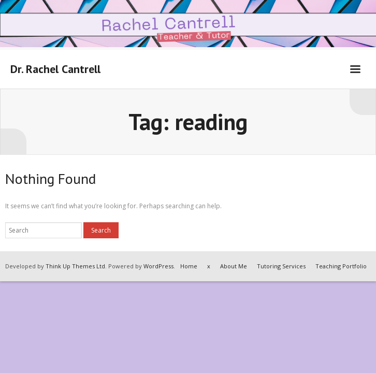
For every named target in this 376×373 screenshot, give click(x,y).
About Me (233, 266)
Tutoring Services (281, 266)
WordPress (158, 266)
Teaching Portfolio (341, 266)
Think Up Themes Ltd (75, 266)
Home (188, 266)
